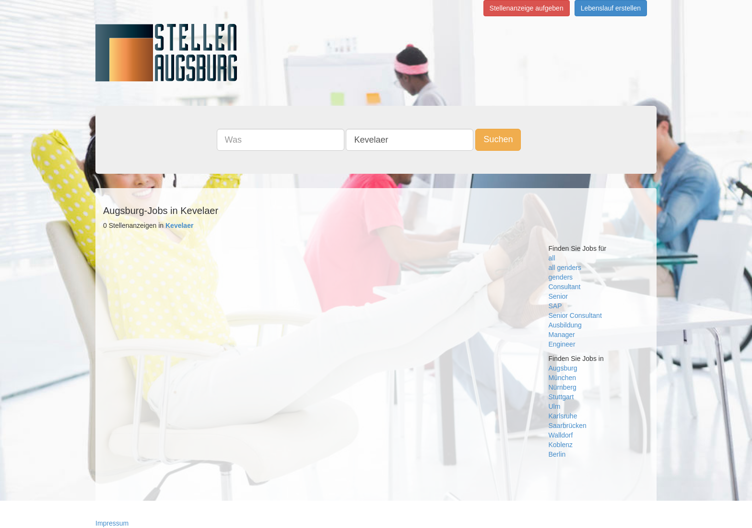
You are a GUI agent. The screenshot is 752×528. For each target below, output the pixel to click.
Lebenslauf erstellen (611, 8)
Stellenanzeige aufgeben (527, 8)
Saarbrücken (568, 425)
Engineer (562, 344)
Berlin (557, 454)
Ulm (555, 406)
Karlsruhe (563, 416)
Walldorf (561, 435)
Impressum (112, 523)
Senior (558, 296)
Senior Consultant (575, 315)
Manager (562, 334)
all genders (565, 267)
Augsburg (563, 368)
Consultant (565, 287)
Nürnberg (562, 387)
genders (561, 277)
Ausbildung (565, 325)
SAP (555, 306)
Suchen (498, 139)
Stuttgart (561, 397)
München (562, 378)
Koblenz (561, 445)
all (552, 258)
